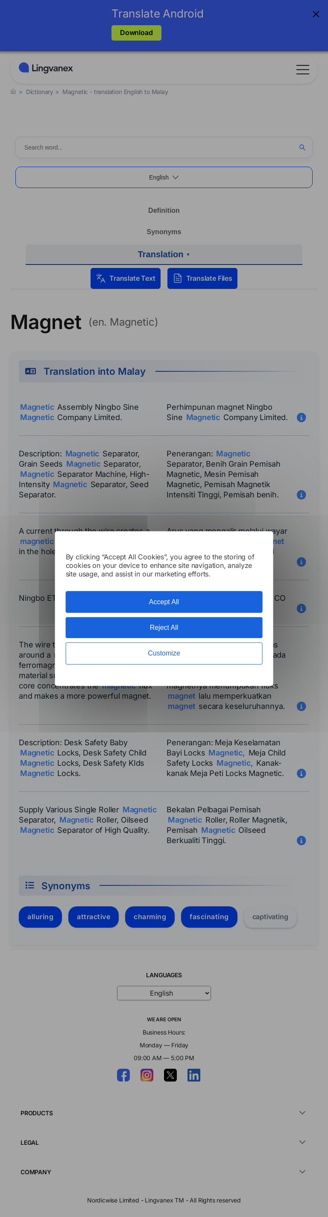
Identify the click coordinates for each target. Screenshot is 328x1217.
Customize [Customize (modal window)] (164, 653)
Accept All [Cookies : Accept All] (164, 602)
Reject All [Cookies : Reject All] (164, 627)
